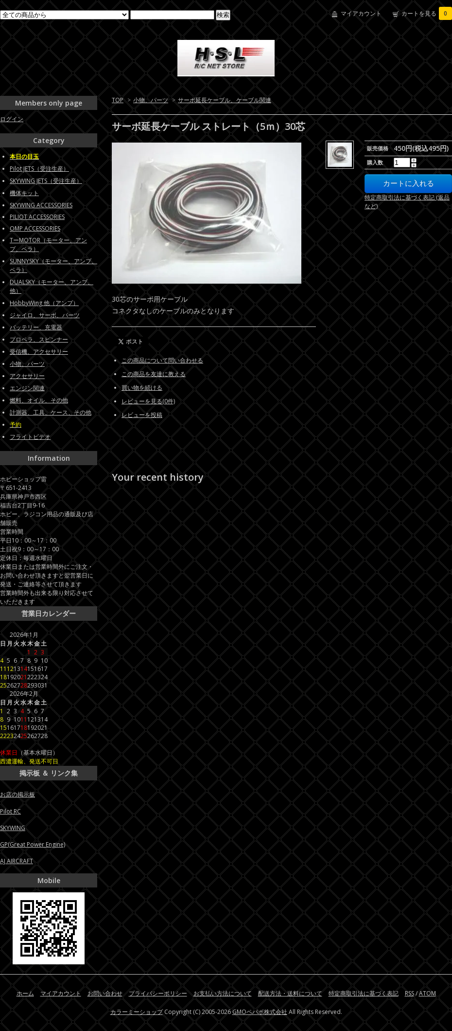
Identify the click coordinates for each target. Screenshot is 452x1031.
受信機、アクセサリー (39, 351)
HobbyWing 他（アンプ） (44, 303)
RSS (409, 993)
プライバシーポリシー (158, 993)
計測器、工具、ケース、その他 (50, 412)
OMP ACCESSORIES (35, 228)
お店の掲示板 (17, 794)
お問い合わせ (104, 993)
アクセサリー (27, 376)
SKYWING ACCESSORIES (41, 205)
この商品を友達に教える (154, 374)
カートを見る (426, 13)
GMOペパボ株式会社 (259, 1012)
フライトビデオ (30, 437)
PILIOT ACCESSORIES (37, 217)
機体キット (24, 193)
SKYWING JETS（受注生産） (46, 181)
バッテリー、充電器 (36, 327)
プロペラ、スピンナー (39, 339)
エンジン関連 (27, 388)
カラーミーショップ (136, 1012)
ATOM (427, 993)
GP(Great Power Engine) (32, 844)
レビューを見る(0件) (148, 401)
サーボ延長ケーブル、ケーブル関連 (224, 100)
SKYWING (12, 828)
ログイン (11, 119)
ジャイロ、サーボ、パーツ (45, 315)
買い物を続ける (142, 387)
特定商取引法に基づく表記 (364, 993)
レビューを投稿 (142, 415)
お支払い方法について (222, 993)
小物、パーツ (150, 100)
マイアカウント (361, 13)
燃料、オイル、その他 (39, 400)
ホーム (25, 993)
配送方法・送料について (290, 993)
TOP (117, 100)
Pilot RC (10, 811)
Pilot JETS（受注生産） (39, 168)
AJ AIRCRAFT (16, 861)
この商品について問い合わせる (162, 360)
